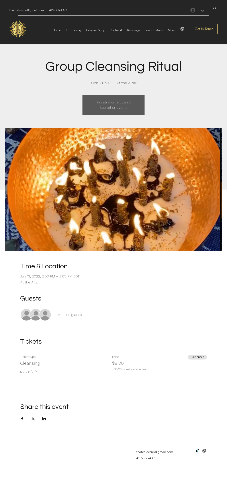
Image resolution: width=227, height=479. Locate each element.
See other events (113, 107)
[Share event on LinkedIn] (44, 418)
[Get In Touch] (204, 29)
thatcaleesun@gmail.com (26, 10)
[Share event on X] (33, 418)
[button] (214, 10)
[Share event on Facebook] (22, 418)
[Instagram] (182, 29)
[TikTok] (197, 451)
